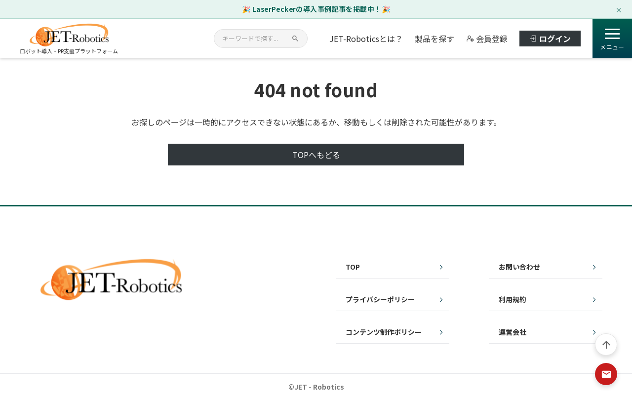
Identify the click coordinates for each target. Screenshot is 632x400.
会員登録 (487, 38)
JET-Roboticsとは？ (366, 38)
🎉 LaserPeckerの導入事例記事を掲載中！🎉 (316, 9)
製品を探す (434, 38)
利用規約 (512, 299)
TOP (353, 267)
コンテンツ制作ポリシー (384, 332)
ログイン (550, 38)
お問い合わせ (519, 267)
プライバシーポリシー (380, 299)
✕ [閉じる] (619, 9)
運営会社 (512, 332)
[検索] (295, 38)
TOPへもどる (316, 154)
